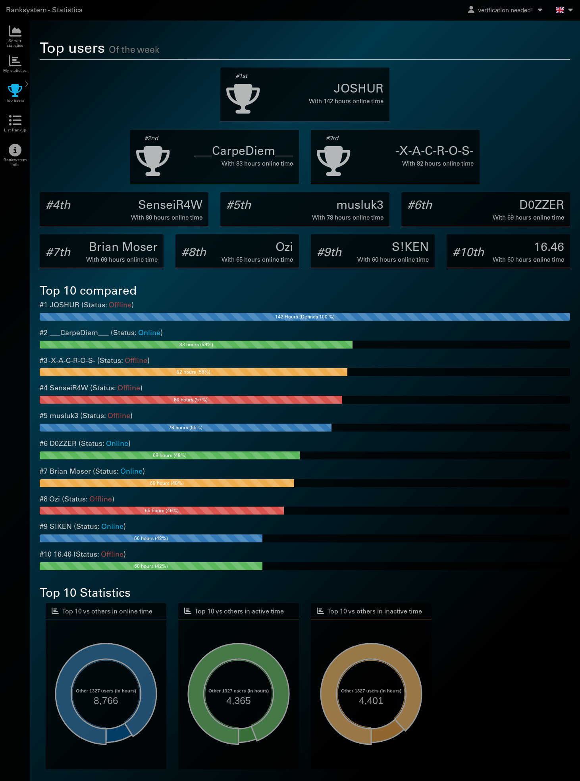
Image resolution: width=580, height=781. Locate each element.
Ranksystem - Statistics (44, 9)
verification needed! (506, 10)
